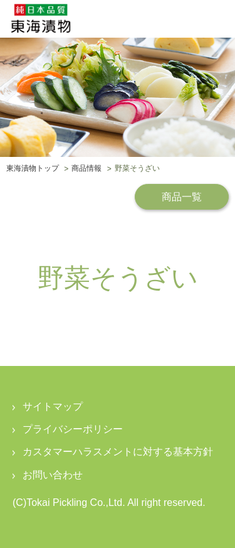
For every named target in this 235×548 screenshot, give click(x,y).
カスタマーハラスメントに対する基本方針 (118, 451)
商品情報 (86, 168)
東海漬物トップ (32, 168)
